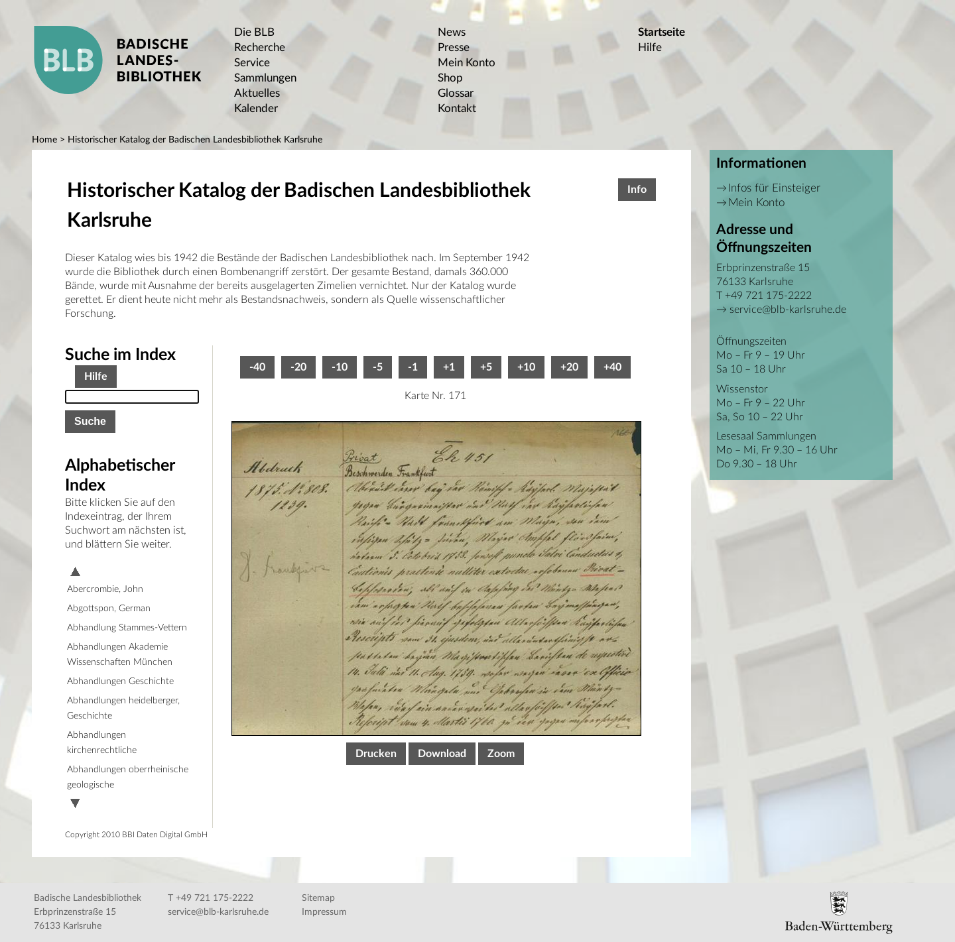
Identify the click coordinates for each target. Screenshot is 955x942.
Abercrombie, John (105, 589)
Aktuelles (257, 93)
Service (252, 62)
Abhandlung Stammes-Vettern (127, 627)
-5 (378, 367)
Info (637, 189)
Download (442, 753)
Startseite (661, 32)
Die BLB (254, 32)
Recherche (259, 47)
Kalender (256, 108)
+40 (612, 367)
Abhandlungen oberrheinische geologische (127, 777)
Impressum (324, 912)
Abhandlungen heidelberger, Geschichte (123, 708)
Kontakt (457, 108)
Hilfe (650, 47)
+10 (526, 367)
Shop (450, 78)
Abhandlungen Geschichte (120, 681)
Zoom (501, 753)
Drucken (376, 753)
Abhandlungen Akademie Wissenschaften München (119, 654)
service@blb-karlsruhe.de (788, 309)
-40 (257, 367)
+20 (569, 367)
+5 (486, 367)
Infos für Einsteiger (774, 188)
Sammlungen (265, 78)
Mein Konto (466, 62)
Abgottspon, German (109, 608)
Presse (454, 47)
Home (44, 140)
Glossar (456, 93)
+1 (449, 367)
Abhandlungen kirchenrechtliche (102, 743)
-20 (298, 367)
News (452, 32)
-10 (340, 367)
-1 (413, 367)
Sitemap (318, 898)
